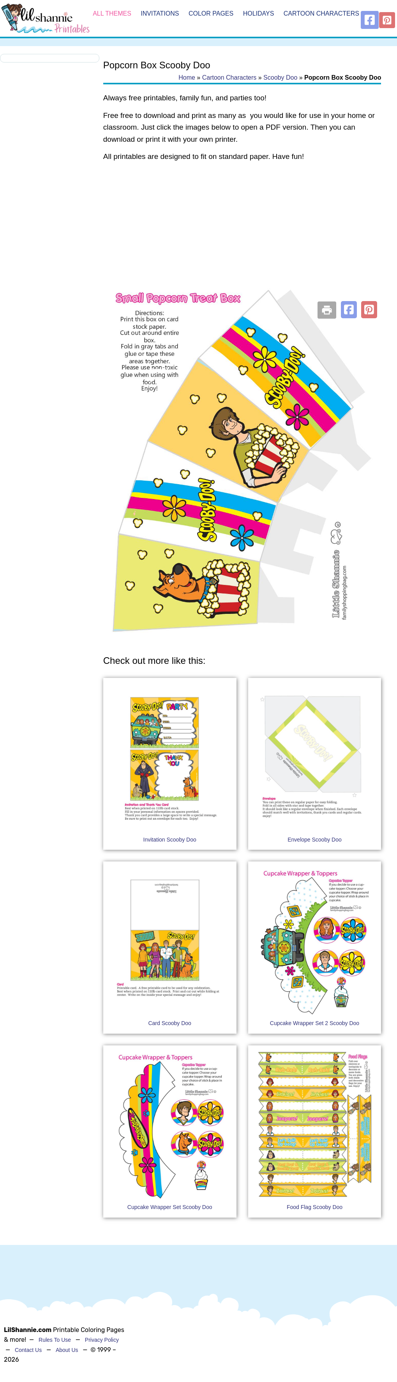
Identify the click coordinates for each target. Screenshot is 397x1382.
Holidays (258, 13)
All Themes (112, 13)
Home (186, 77)
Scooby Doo (280, 77)
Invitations (160, 13)
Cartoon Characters (321, 13)
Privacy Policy (102, 1340)
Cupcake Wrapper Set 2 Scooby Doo (314, 1023)
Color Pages (211, 13)
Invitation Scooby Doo (169, 839)
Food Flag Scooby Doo (314, 1207)
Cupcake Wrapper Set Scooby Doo (169, 1207)
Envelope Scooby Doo (315, 839)
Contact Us (28, 1350)
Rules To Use (55, 1340)
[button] (349, 309)
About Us (67, 1350)
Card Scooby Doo (169, 1023)
